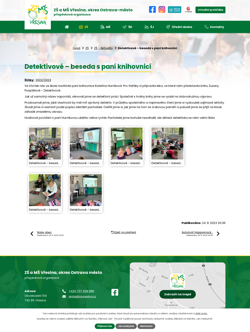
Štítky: (29, 80)
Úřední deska (182, 27)
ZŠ (86, 27)
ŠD (130, 27)
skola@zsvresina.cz (82, 296)
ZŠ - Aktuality (103, 48)
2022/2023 (43, 80)
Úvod (76, 48)
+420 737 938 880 (81, 291)
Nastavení (147, 326)
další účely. (201, 313)
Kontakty (217, 27)
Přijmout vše (103, 326)
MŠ (108, 27)
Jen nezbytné (126, 326)
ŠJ (152, 27)
